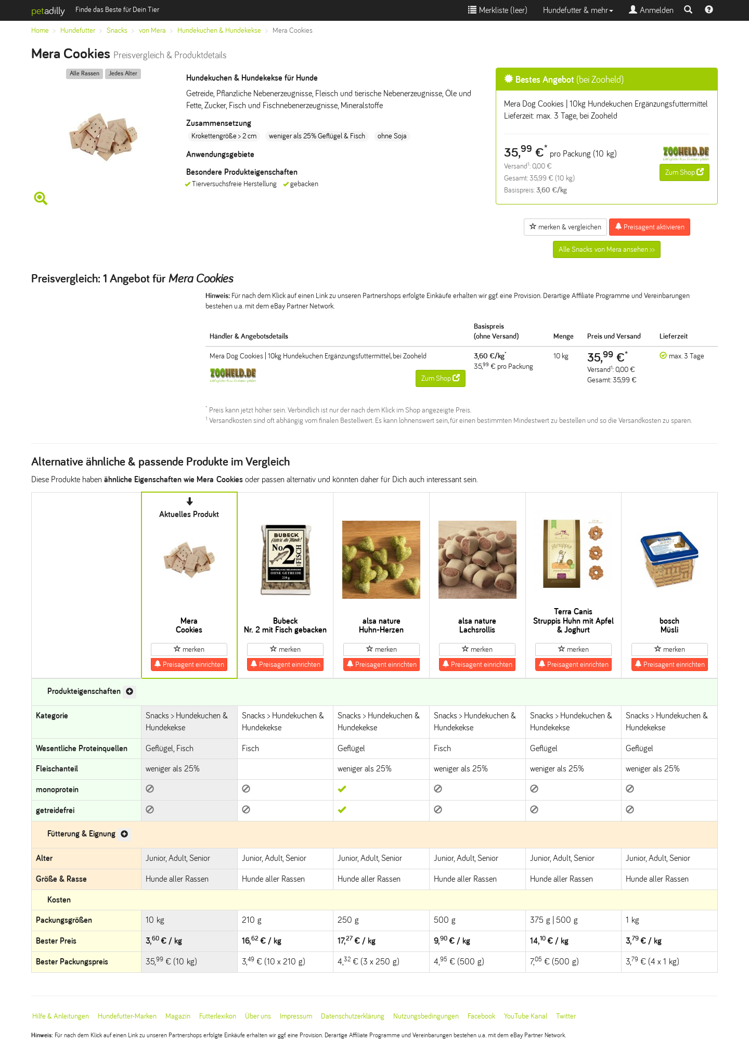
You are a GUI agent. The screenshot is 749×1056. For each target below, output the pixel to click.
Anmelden (651, 10)
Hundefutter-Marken (127, 1016)
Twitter (566, 1016)
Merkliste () (497, 10)
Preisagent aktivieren (650, 227)
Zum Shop (684, 172)
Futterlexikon (217, 1016)
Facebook (481, 1016)
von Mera (152, 30)
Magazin (177, 1016)
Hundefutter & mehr (578, 10)
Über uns (258, 1016)
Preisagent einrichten (189, 664)
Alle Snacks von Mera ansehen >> (607, 249)
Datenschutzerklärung (352, 1016)
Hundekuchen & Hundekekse (219, 30)
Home (40, 30)
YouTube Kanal (525, 1016)
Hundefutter (77, 30)
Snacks (117, 30)
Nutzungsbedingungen (426, 1016)
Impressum (296, 1016)
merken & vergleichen (565, 227)
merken (189, 649)
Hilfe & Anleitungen (60, 1016)
